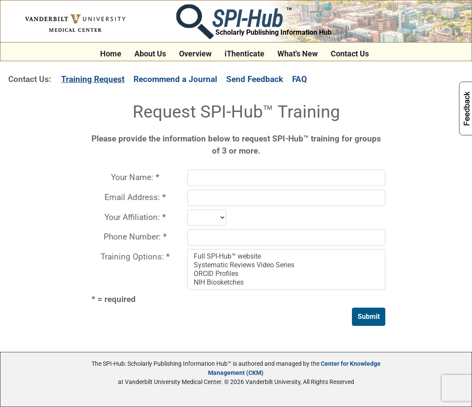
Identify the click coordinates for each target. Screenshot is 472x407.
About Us (150, 53)
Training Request (92, 79)
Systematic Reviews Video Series (287, 265)
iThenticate (244, 53)
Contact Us (350, 53)
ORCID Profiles (287, 273)
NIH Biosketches (287, 282)
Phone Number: (135, 237)
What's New (297, 53)
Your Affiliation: (135, 217)
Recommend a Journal (175, 79)
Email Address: (135, 197)
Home (110, 53)
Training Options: (135, 257)
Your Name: (135, 177)
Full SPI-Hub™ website (287, 256)
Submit (369, 316)
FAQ (299, 79)
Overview (195, 53)
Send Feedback (254, 79)
